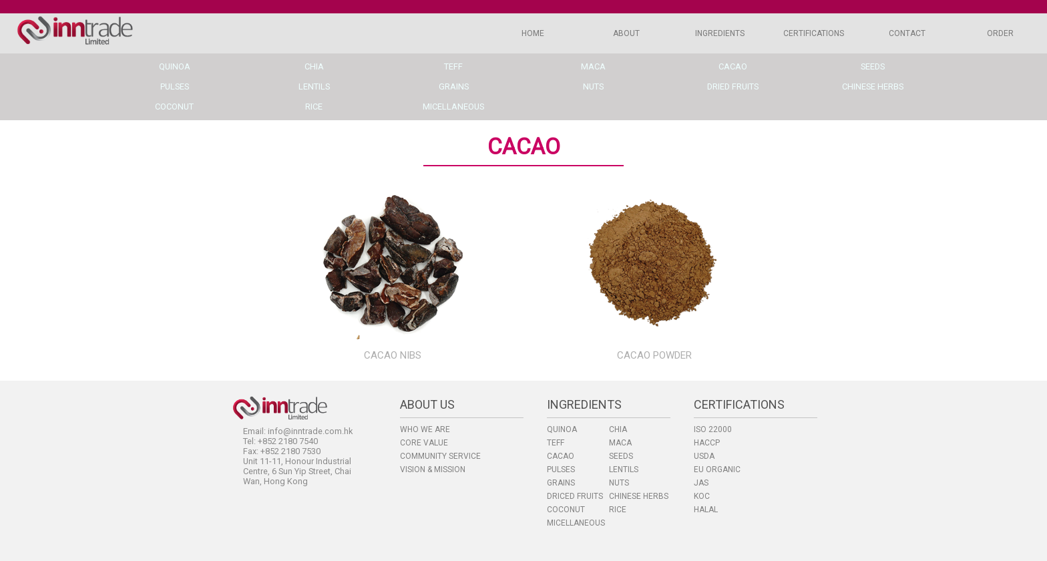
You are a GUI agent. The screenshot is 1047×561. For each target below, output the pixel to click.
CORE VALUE (424, 442)
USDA (704, 456)
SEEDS (621, 456)
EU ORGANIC (717, 469)
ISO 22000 (713, 429)
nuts (593, 86)
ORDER (1000, 33)
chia (314, 66)
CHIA (618, 429)
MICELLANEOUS (576, 523)
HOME (532, 33)
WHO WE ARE (425, 429)
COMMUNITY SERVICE (440, 456)
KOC (702, 496)
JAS (701, 483)
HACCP (707, 442)
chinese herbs (872, 86)
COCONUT (566, 509)
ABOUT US (427, 404)
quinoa (174, 66)
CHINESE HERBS (638, 496)
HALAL (706, 509)
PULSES (561, 469)
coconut (174, 107)
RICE (617, 509)
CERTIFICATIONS (813, 33)
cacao (732, 66)
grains (454, 86)
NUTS (619, 483)
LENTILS (623, 469)
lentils (314, 86)
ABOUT (626, 33)
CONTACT (907, 33)
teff (453, 66)
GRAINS (561, 483)
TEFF (555, 442)
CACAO (560, 456)
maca (593, 66)
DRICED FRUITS (575, 496)
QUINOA (562, 429)
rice (314, 107)
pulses (174, 86)
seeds (873, 66)
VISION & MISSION (432, 469)
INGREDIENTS (720, 33)
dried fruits (733, 86)
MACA (620, 442)
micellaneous (453, 107)
